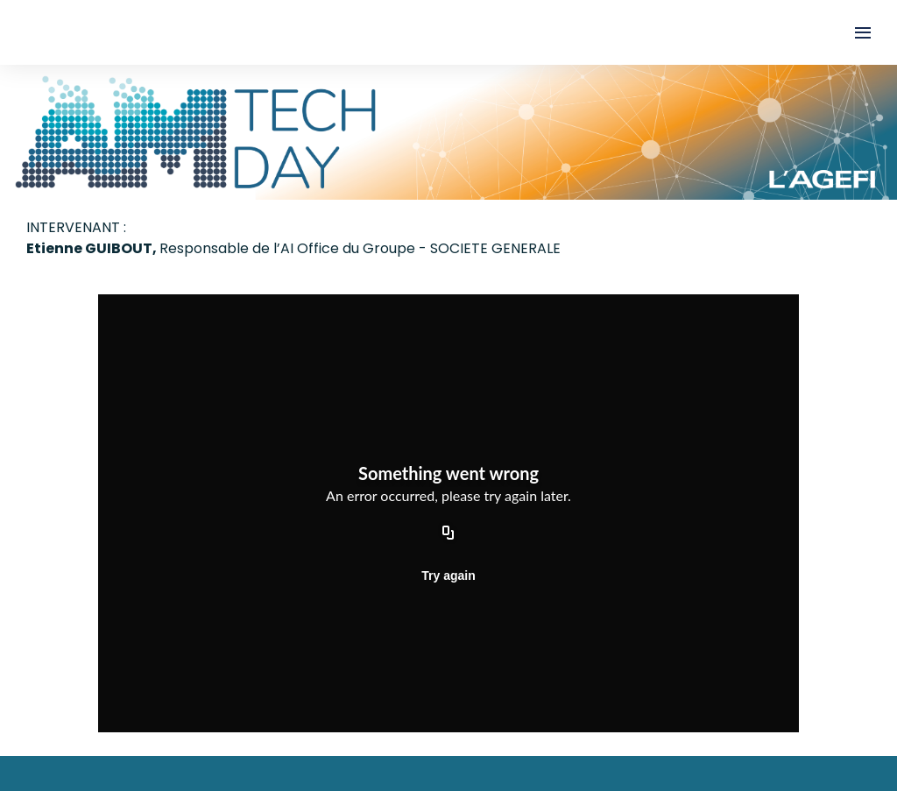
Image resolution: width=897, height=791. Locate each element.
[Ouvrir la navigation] (863, 32)
